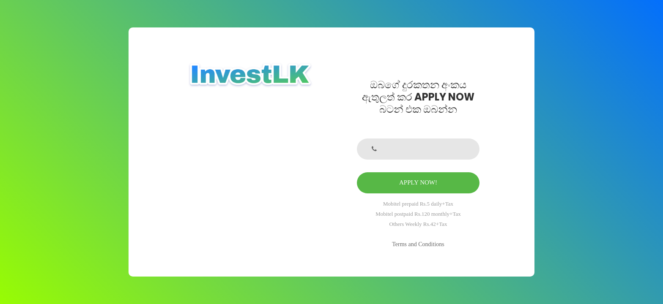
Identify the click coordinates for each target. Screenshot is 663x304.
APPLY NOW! (418, 182)
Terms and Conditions (418, 244)
